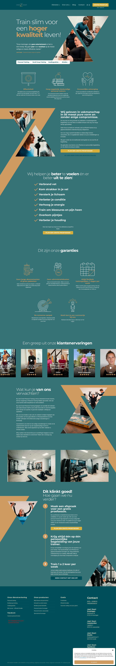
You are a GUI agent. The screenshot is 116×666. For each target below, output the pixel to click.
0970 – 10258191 (92, 601)
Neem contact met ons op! (66, 578)
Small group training (12, 603)
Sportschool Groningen (40, 613)
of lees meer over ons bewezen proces (80, 155)
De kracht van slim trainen (40, 603)
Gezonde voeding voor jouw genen (69, 605)
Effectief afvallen (65, 603)
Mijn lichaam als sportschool (41, 600)
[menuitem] (55, 4)
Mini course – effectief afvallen (15, 608)
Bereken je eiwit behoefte (40, 605)
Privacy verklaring (30, 662)
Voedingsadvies (11, 605)
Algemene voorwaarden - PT (56, 662)
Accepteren (94, 662)
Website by (66, 662)
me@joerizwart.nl (92, 603)
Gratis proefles (100, 5)
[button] (113, 650)
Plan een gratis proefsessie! (80, 151)
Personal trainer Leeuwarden (41, 610)
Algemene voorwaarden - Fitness (42, 662)
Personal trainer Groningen (40, 608)
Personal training (11, 600)
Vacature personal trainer (13, 616)
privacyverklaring (82, 657)
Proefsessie (63, 600)
